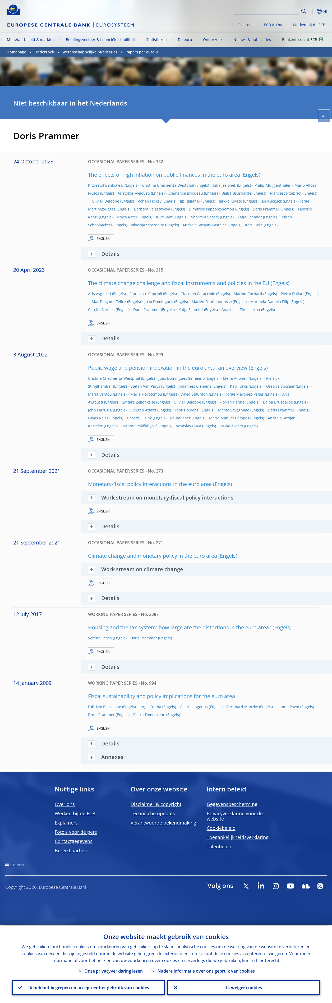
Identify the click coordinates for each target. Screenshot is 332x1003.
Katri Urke (254, 224)
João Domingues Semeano (182, 378)
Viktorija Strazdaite (147, 224)
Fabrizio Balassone (104, 706)
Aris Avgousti (99, 293)
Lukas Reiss (98, 417)
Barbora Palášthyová (152, 209)
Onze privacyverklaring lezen (113, 970)
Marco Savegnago (233, 410)
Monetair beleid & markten (31, 39)
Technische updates (153, 813)
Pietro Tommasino (149, 714)
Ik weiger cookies (244, 987)
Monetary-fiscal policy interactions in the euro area (150, 484)
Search (303, 11)
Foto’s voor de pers (76, 832)
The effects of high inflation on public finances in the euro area (164, 174)
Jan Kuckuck (271, 201)
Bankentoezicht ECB (303, 39)
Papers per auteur (142, 51)
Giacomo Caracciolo (198, 293)
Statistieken (156, 39)
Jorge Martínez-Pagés (245, 394)
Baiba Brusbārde (236, 193)
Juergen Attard (143, 410)
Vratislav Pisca (188, 425)
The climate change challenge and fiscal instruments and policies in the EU (178, 283)
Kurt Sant (164, 216)
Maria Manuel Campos (229, 417)
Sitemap (17, 864)
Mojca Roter (126, 216)
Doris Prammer (266, 209)
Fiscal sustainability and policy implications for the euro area (161, 696)
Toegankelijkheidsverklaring (238, 837)
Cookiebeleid (221, 828)
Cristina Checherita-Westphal (168, 185)
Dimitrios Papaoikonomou (211, 209)
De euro (185, 39)
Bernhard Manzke (242, 706)
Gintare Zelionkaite (138, 402)
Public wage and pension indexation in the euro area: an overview (167, 367)
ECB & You (273, 24)
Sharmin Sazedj (205, 216)
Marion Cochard (248, 293)
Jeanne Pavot (287, 706)
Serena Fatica (100, 637)
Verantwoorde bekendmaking (163, 822)
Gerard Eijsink (139, 417)
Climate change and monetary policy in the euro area (152, 555)
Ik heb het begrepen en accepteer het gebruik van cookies (88, 987)
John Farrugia (100, 410)
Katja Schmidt (249, 216)
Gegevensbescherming (232, 804)
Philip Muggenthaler (273, 185)
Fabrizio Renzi (187, 410)
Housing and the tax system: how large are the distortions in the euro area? (179, 627)
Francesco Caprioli (286, 193)
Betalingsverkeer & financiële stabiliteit (100, 39)
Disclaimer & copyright (156, 804)
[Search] (273, 11)
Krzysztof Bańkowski (106, 185)
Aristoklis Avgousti (134, 193)
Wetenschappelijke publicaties (89, 51)
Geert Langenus (194, 706)
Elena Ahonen (235, 378)
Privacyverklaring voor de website (235, 816)
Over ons (245, 24)
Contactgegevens (74, 841)
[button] (312, 11)
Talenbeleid (220, 846)
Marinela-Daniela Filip (269, 301)
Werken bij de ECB (309, 24)
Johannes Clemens (195, 386)
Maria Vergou (100, 394)
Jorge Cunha (150, 706)
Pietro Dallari (292, 293)
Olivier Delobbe (105, 201)
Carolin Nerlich (101, 309)
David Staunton (194, 394)
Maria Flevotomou (146, 394)
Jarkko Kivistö (230, 201)
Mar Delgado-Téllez (109, 301)
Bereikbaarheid (72, 850)
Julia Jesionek (224, 185)
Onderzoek (212, 39)
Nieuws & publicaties (252, 39)
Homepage (16, 51)
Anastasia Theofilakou (241, 309)
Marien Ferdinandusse (212, 301)
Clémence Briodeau (185, 193)
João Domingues (159, 301)
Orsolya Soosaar (280, 386)
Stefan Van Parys (145, 386)
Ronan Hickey (150, 201)
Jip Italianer (190, 201)
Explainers (66, 822)
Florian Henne (232, 402)
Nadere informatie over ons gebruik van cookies (206, 970)
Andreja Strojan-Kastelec (205, 224)
